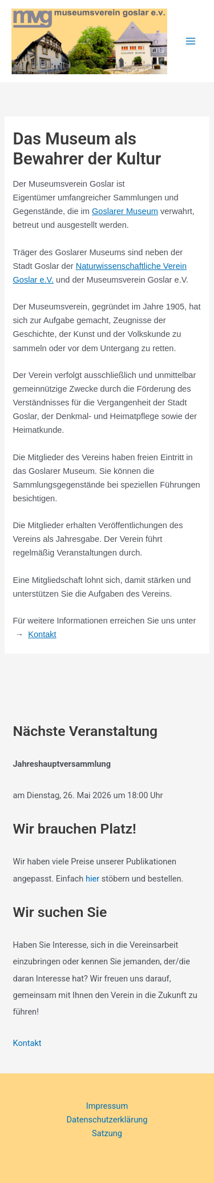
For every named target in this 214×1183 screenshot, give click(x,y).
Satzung (107, 1133)
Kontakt (42, 634)
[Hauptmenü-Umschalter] (191, 41)
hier (92, 879)
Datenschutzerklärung (107, 1119)
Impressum (107, 1106)
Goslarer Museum (125, 211)
